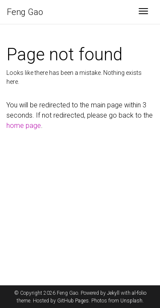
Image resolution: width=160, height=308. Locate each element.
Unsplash (131, 301)
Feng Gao (25, 12)
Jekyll (113, 293)
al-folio (139, 293)
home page (23, 125)
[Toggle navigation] (143, 12)
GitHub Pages (73, 301)
